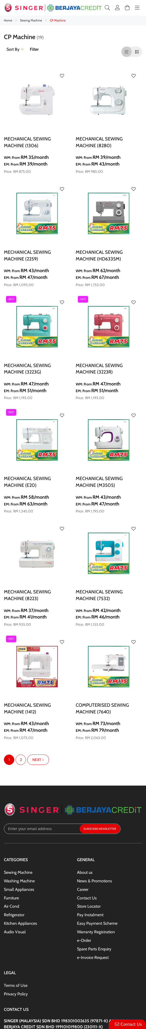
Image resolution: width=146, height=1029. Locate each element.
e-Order (84, 940)
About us (85, 872)
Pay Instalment (90, 914)
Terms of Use (15, 985)
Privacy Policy (16, 993)
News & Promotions (94, 880)
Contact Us (87, 898)
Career (82, 889)
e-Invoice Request (93, 957)
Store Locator (89, 906)
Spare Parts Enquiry (94, 948)
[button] (62, 76)
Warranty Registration (96, 931)
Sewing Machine (31, 20)
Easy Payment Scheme (97, 923)
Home (8, 20)
